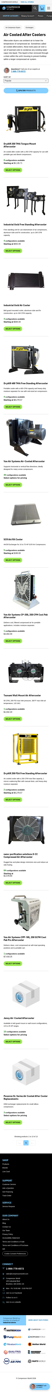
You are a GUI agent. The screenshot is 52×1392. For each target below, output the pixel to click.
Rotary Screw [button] (28, 16)
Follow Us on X (11, 1298)
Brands (5, 1168)
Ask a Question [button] (8, 1188)
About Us (5, 1219)
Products (5, 1164)
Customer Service (9, 1184)
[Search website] (35, 8)
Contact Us (6, 1227)
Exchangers (29, 27)
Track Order (6, 1196)
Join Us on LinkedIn (13, 1302)
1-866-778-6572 (18, 71)
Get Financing (7, 1192)
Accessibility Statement (11, 1238)
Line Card (6, 1172)
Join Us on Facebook (14, 1293)
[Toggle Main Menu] (48, 8)
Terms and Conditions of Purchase (15, 1245)
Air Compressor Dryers (13, 27)
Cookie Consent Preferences (15, 1254)
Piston (40, 16)
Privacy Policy (7, 1234)
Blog (4, 1223)
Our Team (6, 1230)
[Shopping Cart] (41, 8)
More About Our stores (38, 1320)
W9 (3, 1249)
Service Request (8, 1206)
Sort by (7, 77)
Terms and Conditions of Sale (13, 1242)
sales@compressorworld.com (17, 1274)
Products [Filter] (26, 90)
